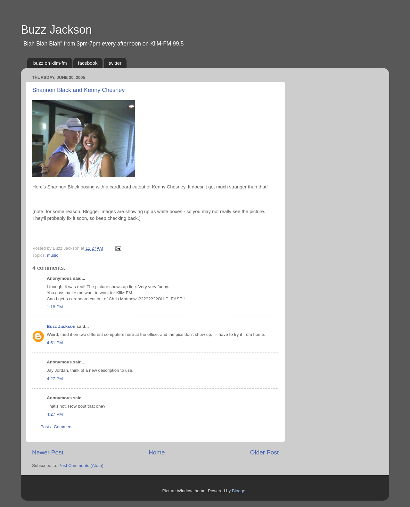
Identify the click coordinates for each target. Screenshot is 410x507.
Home (157, 452)
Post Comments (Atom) (81, 465)
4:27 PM (55, 378)
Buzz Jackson (56, 29)
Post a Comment (56, 426)
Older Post (264, 452)
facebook (88, 63)
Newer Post (47, 452)
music (52, 255)
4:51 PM (55, 342)
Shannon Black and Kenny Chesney (78, 90)
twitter (115, 63)
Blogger (239, 490)
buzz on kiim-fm (50, 63)
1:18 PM (55, 306)
